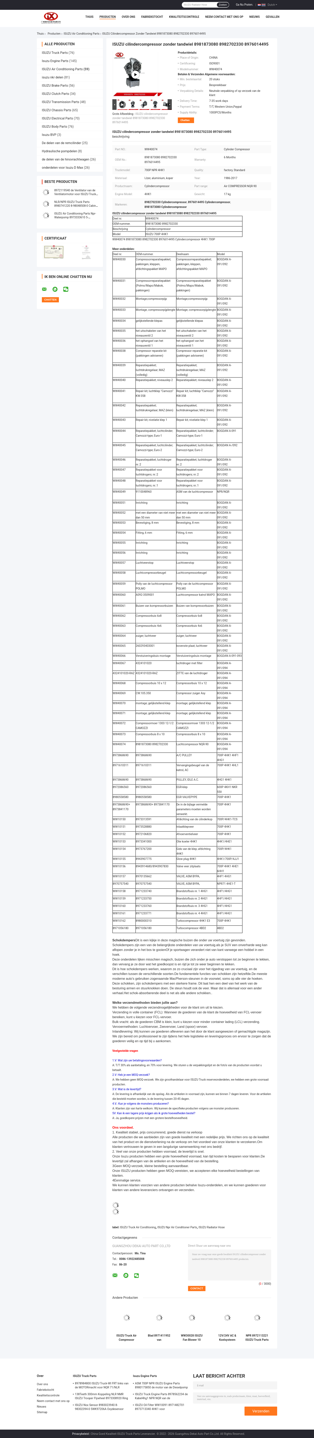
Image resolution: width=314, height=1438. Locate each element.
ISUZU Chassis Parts (56, 110)
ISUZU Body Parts (54, 126)
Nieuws (254, 16)
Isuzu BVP (49, 135)
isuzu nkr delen (52, 77)
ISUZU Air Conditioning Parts (81, 33)
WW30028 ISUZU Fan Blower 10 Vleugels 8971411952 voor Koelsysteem (192, 1338)
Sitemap (42, 1412)
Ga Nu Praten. (244, 4)
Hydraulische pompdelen (59, 151)
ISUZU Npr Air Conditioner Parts (177, 1227)
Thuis (89, 16)
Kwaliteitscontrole (184, 16)
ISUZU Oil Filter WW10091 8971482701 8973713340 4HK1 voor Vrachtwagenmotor (159, 1407)
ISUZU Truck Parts (55, 53)
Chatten (185, 120)
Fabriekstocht (152, 16)
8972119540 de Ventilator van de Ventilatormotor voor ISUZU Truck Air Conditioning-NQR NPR (75, 194)
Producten (108, 16)
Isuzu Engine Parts (55, 61)
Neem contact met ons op (224, 16)
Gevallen (272, 16)
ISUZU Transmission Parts (60, 102)
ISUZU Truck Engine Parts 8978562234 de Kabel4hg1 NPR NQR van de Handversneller (161, 1397)
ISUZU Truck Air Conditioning (138, 1227)
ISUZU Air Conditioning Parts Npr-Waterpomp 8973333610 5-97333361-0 (75, 217)
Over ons (128, 16)
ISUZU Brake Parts (55, 85)
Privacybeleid (80, 1433)
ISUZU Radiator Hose (211, 1227)
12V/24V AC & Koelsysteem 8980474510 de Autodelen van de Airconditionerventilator (227, 1338)
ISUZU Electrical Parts (57, 118)
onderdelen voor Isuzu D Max (62, 167)
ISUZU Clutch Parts (55, 94)
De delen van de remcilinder (61, 143)
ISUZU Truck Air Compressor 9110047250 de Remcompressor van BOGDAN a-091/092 (126, 1338)
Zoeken (223, 4)
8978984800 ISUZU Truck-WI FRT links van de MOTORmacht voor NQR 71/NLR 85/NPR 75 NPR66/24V (102, 1386)
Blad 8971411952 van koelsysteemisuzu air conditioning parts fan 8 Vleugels (159, 1338)
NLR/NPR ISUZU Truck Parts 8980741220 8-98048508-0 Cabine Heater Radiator (75, 205)
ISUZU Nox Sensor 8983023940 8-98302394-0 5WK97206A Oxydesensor (99, 1407)
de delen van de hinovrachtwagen (65, 159)
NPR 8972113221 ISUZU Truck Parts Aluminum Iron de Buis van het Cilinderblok (257, 1338)
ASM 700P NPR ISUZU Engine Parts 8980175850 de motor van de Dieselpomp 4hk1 (161, 1386)
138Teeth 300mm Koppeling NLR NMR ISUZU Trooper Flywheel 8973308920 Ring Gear (101, 1397)
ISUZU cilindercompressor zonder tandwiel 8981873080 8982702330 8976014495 (140, 118)
